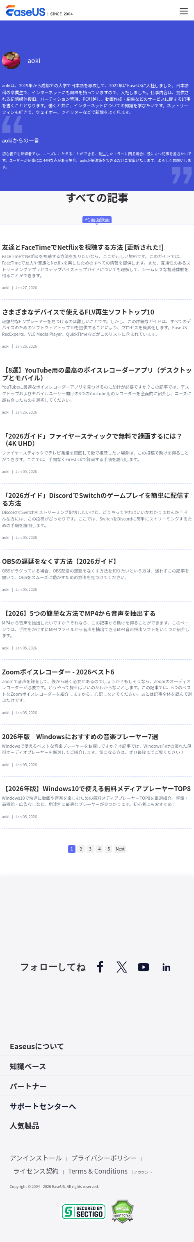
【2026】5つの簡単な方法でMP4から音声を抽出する (79, 613)
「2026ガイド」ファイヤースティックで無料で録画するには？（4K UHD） (92, 439)
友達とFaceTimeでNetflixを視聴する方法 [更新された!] (83, 246)
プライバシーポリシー (104, 1158)
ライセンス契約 (36, 1171)
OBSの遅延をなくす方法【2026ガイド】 (61, 561)
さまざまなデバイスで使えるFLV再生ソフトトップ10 (78, 311)
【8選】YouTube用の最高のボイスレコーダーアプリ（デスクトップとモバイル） (97, 373)
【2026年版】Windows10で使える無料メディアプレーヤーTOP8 (96, 788)
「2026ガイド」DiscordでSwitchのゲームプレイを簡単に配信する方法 (95, 499)
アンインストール (36, 1158)
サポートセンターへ (43, 1106)
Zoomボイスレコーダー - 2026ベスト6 (58, 671)
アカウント (143, 1172)
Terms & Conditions (98, 1171)
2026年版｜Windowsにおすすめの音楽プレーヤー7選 (80, 736)
